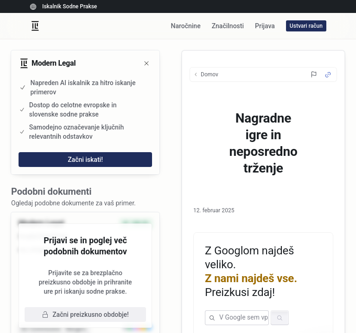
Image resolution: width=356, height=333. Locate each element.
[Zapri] (146, 63)
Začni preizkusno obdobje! (85, 314)
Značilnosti (228, 26)
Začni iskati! (85, 159)
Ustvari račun (306, 26)
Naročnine (185, 26)
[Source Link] (328, 74)
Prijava (265, 26)
